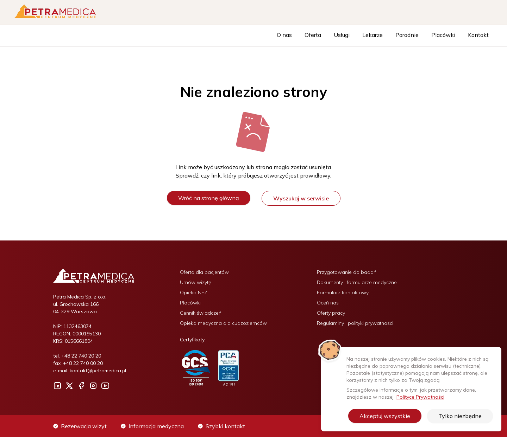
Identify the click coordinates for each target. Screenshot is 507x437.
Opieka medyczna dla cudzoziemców (223, 323)
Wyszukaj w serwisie (301, 198)
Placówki (443, 34)
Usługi (342, 34)
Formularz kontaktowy (343, 292)
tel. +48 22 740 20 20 (77, 356)
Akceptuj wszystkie (384, 415)
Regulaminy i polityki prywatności (355, 323)
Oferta (313, 34)
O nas (284, 34)
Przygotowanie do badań (346, 272)
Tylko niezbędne (460, 415)
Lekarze (372, 34)
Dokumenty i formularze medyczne (357, 282)
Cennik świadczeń (200, 313)
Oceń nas (328, 303)
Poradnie (407, 34)
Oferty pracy (331, 313)
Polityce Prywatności (420, 397)
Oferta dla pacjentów (204, 272)
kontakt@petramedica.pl (98, 370)
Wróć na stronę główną (208, 197)
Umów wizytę (195, 282)
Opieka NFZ (193, 292)
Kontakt (478, 34)
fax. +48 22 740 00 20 (78, 363)
